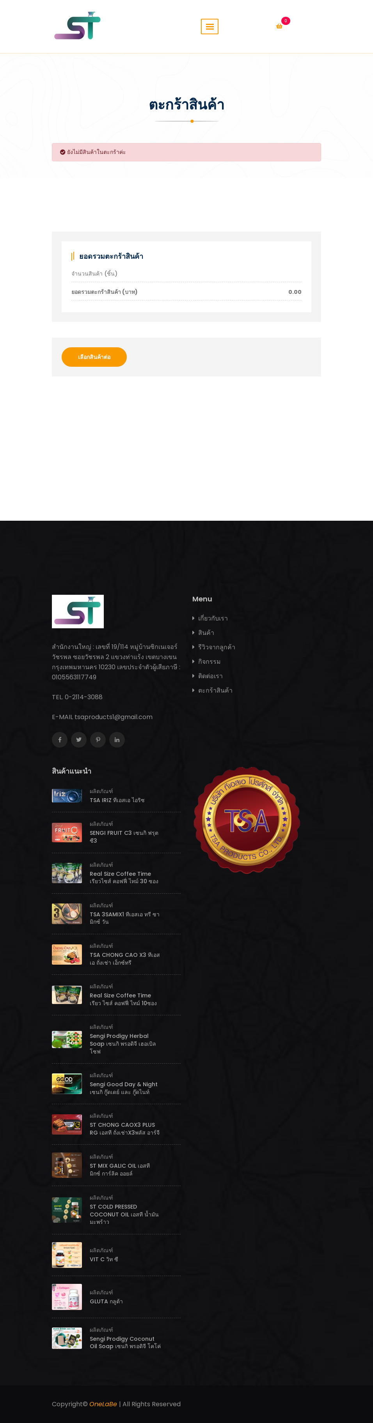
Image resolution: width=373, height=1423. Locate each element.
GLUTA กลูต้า (106, 1301)
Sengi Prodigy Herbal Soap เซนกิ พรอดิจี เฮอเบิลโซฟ (123, 1043)
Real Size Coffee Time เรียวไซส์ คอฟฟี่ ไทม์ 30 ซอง (124, 878)
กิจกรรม (206, 661)
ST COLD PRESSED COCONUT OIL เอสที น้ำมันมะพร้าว (124, 1214)
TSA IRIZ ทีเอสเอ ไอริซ (117, 800)
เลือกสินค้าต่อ (94, 357)
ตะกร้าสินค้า (212, 690)
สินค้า (203, 632)
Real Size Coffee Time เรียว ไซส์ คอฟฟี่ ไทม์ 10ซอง (123, 999)
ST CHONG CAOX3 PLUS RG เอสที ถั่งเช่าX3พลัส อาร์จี (125, 1129)
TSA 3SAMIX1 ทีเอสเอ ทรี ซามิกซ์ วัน (125, 918)
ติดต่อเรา (207, 676)
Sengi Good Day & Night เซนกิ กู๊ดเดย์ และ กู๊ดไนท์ (124, 1088)
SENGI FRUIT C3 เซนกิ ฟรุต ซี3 (124, 837)
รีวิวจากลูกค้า (213, 647)
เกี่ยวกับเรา (210, 618)
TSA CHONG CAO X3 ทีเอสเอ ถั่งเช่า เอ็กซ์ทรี (125, 959)
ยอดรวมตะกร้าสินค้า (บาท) (186, 292)
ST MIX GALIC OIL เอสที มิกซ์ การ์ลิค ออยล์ (120, 1169)
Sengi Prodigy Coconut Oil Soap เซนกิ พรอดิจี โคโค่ (125, 1343)
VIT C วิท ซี (104, 1259)
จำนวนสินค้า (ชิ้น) (94, 274)
